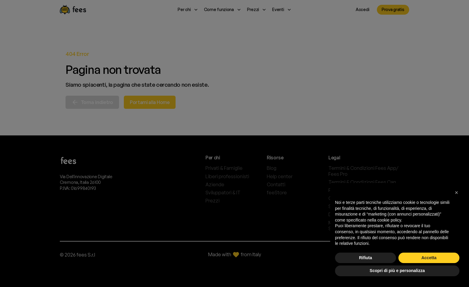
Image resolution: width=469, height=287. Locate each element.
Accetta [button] (429, 257)
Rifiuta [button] (365, 257)
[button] (456, 192)
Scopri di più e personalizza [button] (397, 270)
